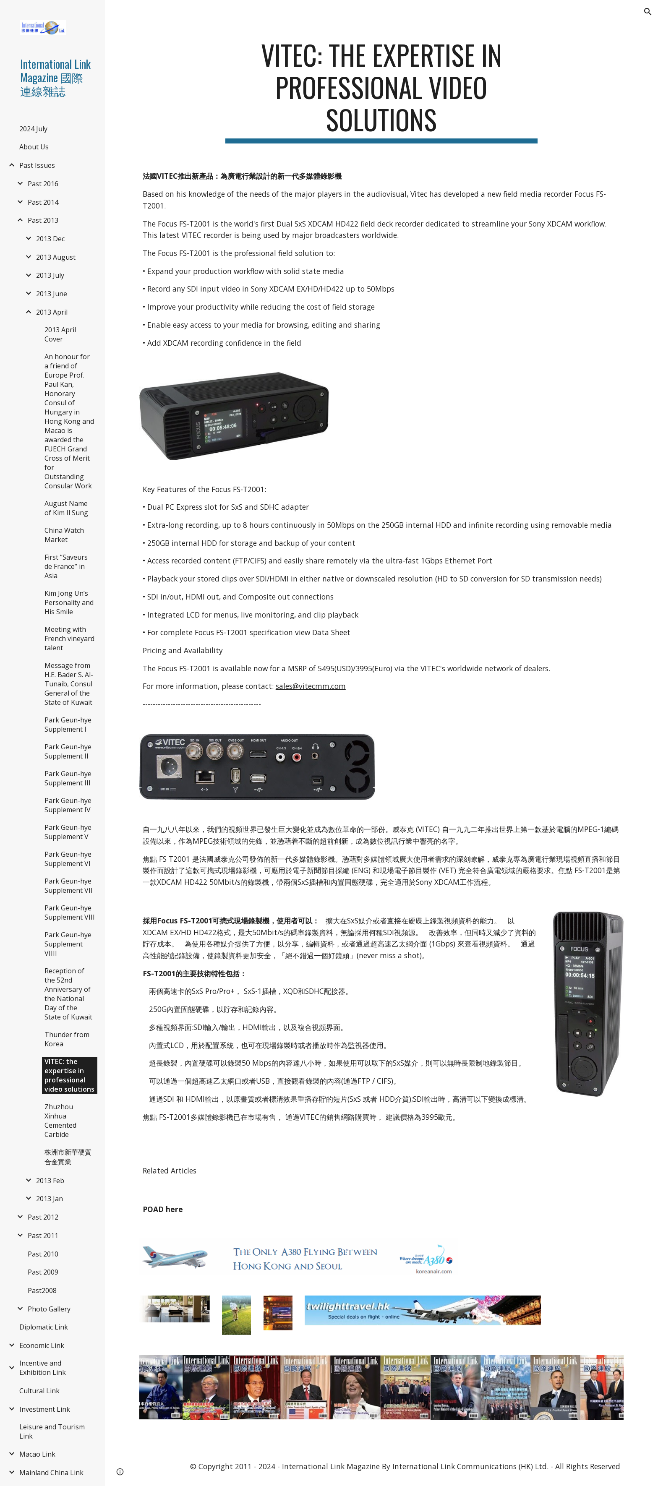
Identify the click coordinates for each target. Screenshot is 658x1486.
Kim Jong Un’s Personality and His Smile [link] (69, 602)
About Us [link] (34, 146)
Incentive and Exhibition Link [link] (42, 1367)
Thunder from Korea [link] (66, 1039)
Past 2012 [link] (43, 1217)
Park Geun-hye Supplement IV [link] (67, 805)
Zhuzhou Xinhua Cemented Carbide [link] (60, 1120)
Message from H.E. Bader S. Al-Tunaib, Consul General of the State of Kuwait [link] (68, 684)
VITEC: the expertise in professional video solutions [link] (69, 1075)
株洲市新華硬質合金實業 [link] (67, 1156)
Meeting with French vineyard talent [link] (69, 638)
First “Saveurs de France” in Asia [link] (66, 566)
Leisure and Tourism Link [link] (52, 1431)
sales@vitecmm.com (311, 686)
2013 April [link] (52, 312)
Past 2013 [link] (43, 220)
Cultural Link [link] (39, 1390)
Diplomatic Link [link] (43, 1327)
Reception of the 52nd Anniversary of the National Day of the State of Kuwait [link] (68, 994)
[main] (381, 91)
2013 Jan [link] (49, 1198)
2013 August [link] (56, 257)
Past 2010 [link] (43, 1254)
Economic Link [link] (41, 1345)
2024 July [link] (33, 128)
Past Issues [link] (37, 165)
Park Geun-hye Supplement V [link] (67, 832)
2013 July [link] (50, 275)
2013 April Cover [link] (60, 334)
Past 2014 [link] (43, 202)
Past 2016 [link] (43, 183)
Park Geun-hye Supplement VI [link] (67, 859)
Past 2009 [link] (43, 1272)
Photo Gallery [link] (49, 1309)
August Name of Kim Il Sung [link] (66, 508)
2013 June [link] (51, 293)
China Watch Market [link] (64, 535)
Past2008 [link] (42, 1290)
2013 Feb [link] (50, 1180)
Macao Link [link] (37, 1454)
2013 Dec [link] (50, 238)
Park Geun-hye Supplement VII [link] (68, 885)
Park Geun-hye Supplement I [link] (67, 724)
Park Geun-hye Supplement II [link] (67, 751)
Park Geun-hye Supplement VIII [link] (69, 912)
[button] (648, 12)
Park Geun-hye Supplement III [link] (67, 778)
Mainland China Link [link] (51, 1472)
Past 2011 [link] (43, 1235)
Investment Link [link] (44, 1409)
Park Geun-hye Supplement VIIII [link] (67, 944)
